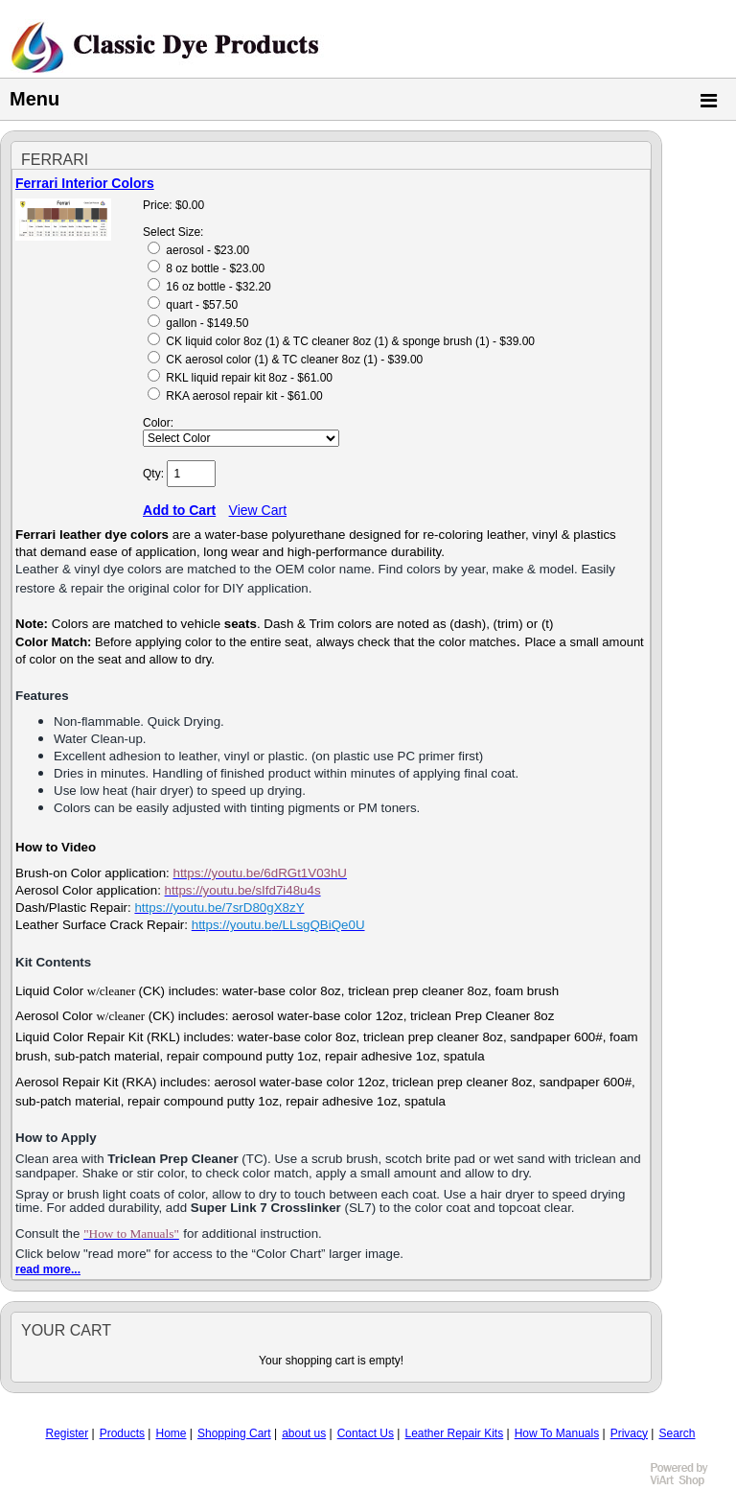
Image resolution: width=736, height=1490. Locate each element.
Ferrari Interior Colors (84, 183)
